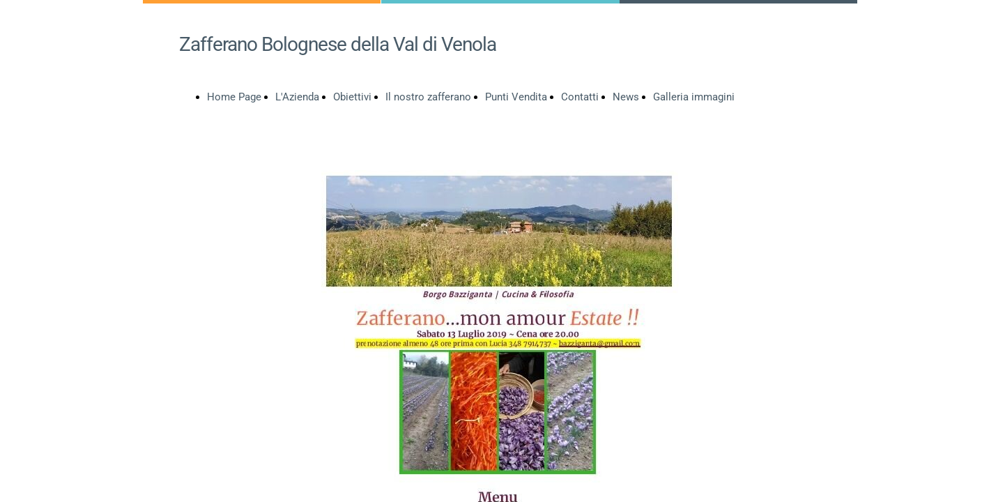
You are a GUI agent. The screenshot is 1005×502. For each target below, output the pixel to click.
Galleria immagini (694, 97)
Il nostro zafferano (428, 97)
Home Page (234, 97)
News (626, 97)
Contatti (580, 97)
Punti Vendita (516, 97)
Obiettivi (352, 97)
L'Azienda (297, 97)
